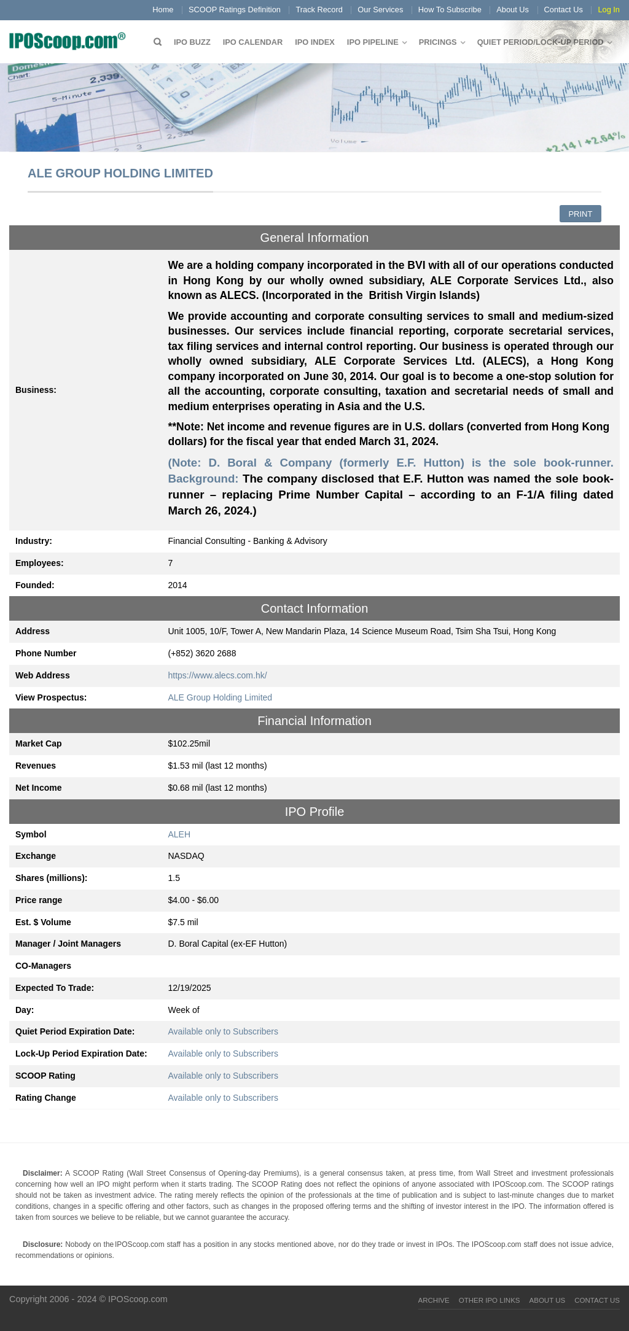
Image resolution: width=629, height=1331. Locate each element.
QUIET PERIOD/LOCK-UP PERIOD (540, 42)
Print (580, 214)
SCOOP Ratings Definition (235, 9)
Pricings (438, 42)
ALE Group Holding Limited (220, 697)
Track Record (318, 9)
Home (162, 9)
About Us (512, 9)
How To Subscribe (450, 9)
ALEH (179, 834)
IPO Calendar (253, 42)
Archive (434, 1300)
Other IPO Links (489, 1300)
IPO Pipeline (373, 42)
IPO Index (315, 42)
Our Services (380, 9)
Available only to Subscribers (223, 1031)
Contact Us (563, 9)
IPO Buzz (192, 42)
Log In (609, 9)
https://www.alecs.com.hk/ (217, 675)
